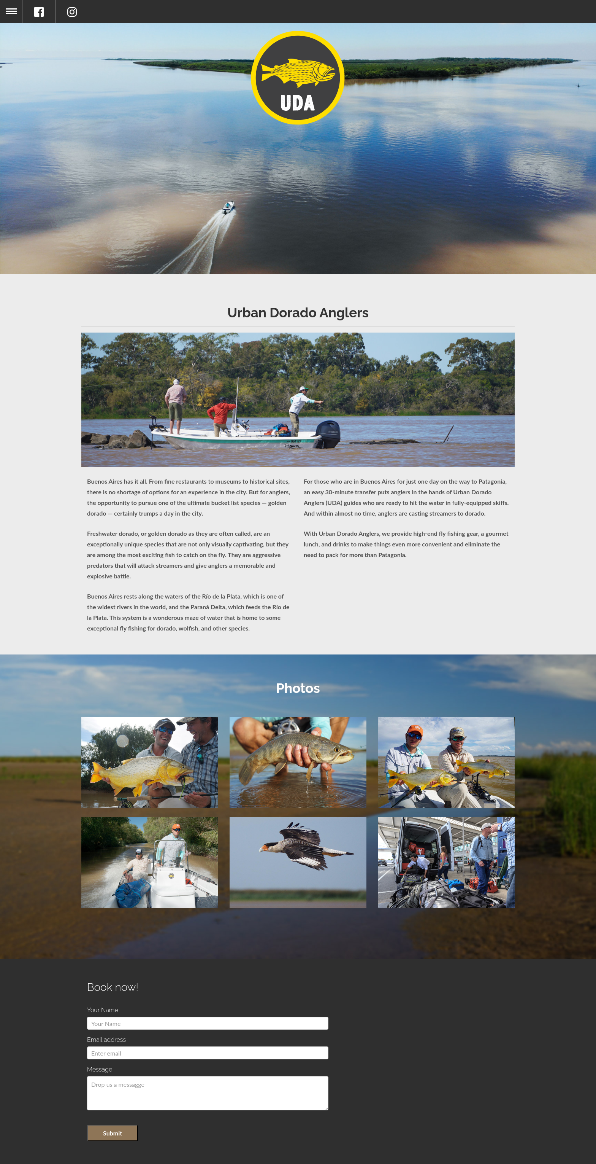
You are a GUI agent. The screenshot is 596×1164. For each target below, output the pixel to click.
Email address (106, 1039)
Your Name (102, 1010)
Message (99, 1069)
